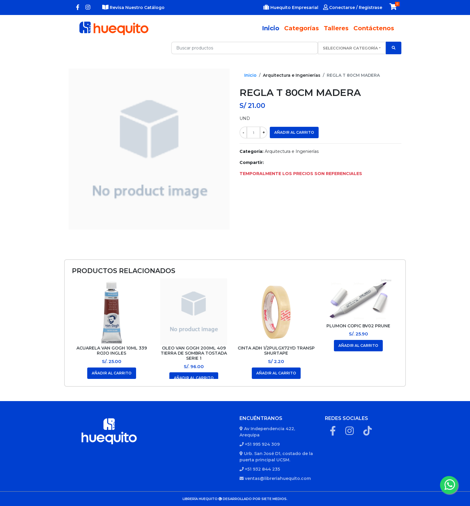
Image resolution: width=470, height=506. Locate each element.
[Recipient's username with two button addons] (244, 48)
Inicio (272, 28)
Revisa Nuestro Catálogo (133, 7)
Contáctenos (373, 28)
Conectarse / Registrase (352, 7)
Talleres (336, 28)
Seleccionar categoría (350, 48)
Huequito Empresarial (290, 7)
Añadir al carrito (294, 132)
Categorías (301, 28)
